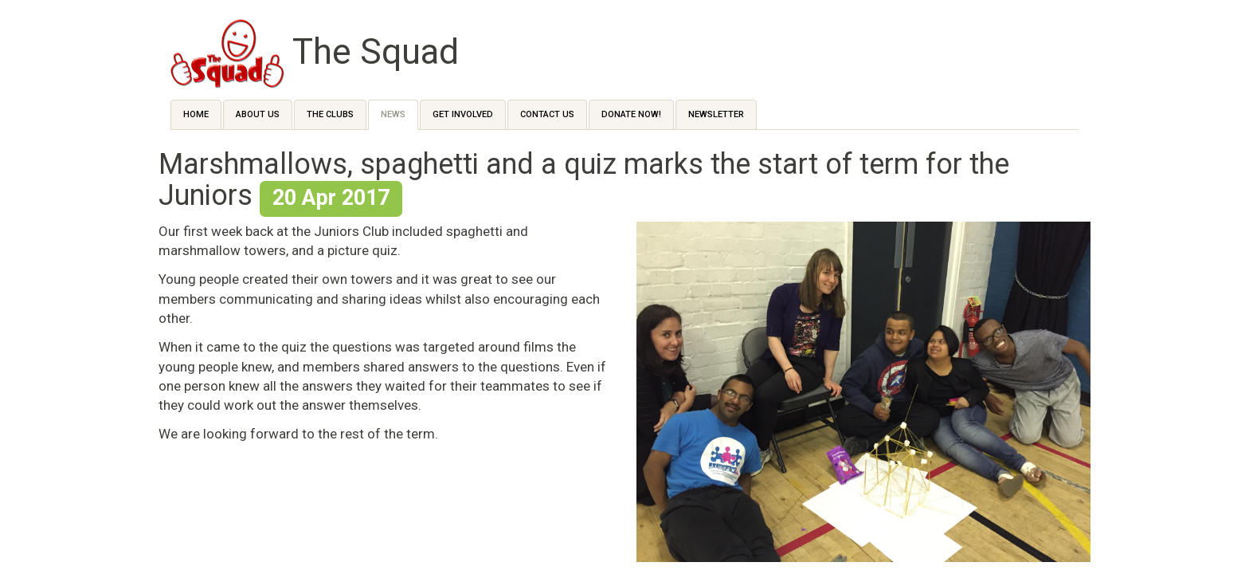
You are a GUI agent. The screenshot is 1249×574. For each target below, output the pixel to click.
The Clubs (330, 114)
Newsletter (716, 114)
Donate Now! (631, 114)
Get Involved (463, 114)
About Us (258, 114)
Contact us (547, 114)
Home (196, 114)
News (393, 114)
